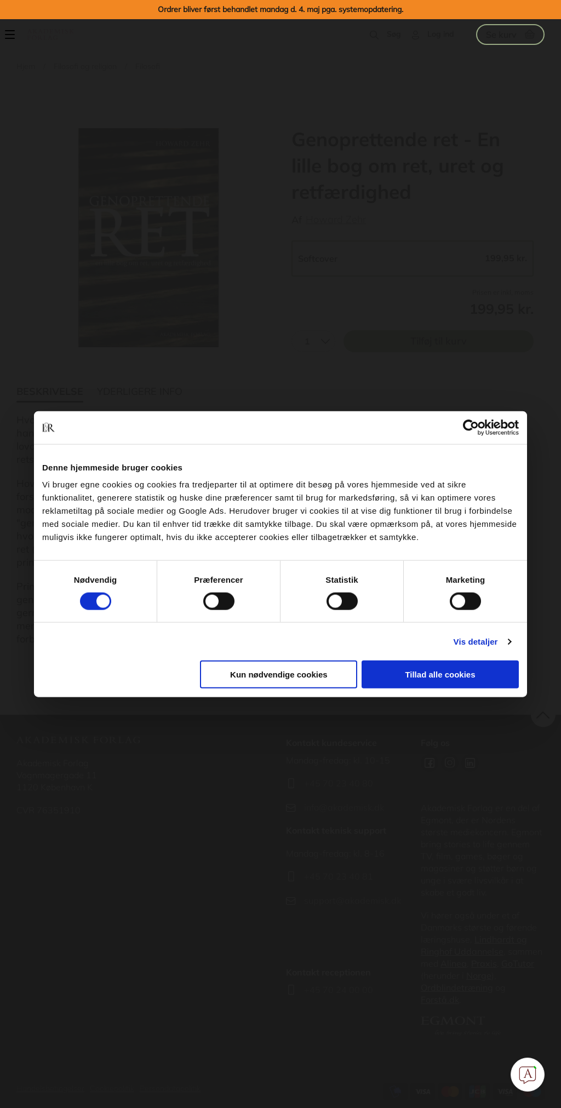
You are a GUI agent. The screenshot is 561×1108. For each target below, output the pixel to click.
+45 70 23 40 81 (338, 876)
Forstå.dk (440, 999)
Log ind (440, 34)
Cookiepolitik (112, 1088)
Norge (478, 975)
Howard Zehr (336, 219)
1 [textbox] (307, 341)
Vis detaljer (476, 641)
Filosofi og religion (85, 66)
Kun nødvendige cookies (279, 674)
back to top (543, 714)
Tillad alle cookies (440, 674)
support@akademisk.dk (352, 900)
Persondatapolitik (170, 1088)
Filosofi (147, 66)
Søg (394, 34)
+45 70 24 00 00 (338, 989)
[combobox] (313, 341)
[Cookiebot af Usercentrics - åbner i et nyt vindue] (471, 427)
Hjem (25, 66)
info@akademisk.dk (344, 807)
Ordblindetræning (457, 987)
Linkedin (470, 763)
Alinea (453, 963)
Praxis (484, 963)
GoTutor (517, 963)
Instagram (450, 763)
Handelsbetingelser (50, 1088)
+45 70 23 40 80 (338, 783)
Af (296, 220)
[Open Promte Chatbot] (528, 1075)
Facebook (429, 763)
